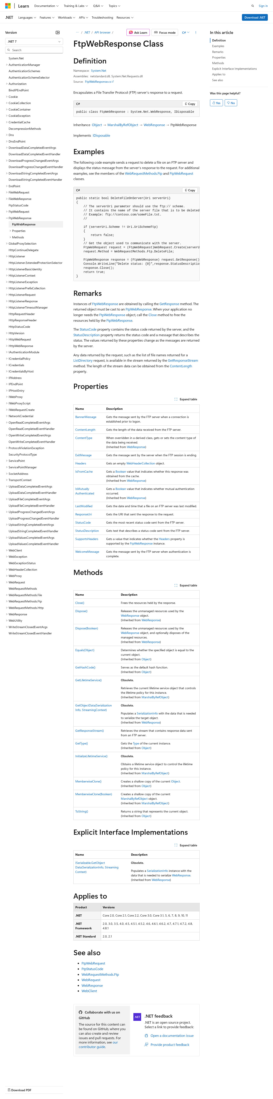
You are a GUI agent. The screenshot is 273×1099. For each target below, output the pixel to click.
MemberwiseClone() (88, 781)
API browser (102, 32)
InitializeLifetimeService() (91, 756)
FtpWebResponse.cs (98, 81)
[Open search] (252, 6)
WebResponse (154, 124)
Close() (79, 603)
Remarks (217, 52)
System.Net (98, 70)
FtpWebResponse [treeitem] (23, 224)
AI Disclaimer (13, 1086)
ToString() (81, 811)
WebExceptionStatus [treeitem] (22, 563)
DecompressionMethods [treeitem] (25, 129)
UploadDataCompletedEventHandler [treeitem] (33, 493)
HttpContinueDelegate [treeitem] (23, 250)
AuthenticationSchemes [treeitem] (24, 71)
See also (217, 80)
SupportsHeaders (86, 539)
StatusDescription (86, 335)
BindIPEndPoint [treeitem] (19, 90)
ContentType (83, 438)
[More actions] (196, 32)
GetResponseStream (183, 360)
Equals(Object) (84, 650)
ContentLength (181, 366)
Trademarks (178, 1086)
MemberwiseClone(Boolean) (93, 794)
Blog (59, 1086)
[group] (136, 237)
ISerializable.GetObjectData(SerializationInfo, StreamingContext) (96, 867)
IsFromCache (84, 471)
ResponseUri (83, 514)
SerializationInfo (147, 713)
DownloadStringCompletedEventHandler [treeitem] (35, 179)
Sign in (263, 6)
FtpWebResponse (105, 303)
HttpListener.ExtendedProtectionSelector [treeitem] (35, 263)
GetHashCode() (85, 667)
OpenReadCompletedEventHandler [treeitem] (32, 429)
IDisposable (101, 135)
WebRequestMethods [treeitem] (23, 588)
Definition (219, 40)
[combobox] (34, 41)
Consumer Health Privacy (124, 1086)
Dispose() (81, 611)
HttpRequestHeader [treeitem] (22, 314)
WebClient (89, 990)
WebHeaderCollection (140, 463)
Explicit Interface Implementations (234, 69)
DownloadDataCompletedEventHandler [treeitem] (34, 154)
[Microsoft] (8, 6)
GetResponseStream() (89, 730)
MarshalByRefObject (122, 124)
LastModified (83, 506)
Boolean (120, 471)
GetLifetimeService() (88, 680)
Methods (218, 63)
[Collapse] (57, 32)
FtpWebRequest (181, 173)
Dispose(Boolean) (86, 628)
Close (152, 314)
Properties (219, 57)
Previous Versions (39, 1086)
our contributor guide (98, 1044)
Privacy (94, 1086)
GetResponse (169, 303)
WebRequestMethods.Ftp (143, 173)
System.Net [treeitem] (16, 58)
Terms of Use (157, 1086)
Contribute (77, 1086)
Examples (218, 46)
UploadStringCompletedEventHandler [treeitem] (33, 531)
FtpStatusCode (92, 968)
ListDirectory (83, 360)
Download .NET (255, 17)
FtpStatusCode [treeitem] (18, 205)
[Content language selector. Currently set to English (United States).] (25, 1075)
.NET (87, 32)
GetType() (81, 743)
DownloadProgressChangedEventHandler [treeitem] (36, 167)
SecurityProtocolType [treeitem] (23, 454)
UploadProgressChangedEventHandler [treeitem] (34, 518)
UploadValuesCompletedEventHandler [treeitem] (34, 544)
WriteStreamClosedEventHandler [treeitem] (30, 633)
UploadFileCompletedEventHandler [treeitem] (32, 506)
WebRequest (91, 979)
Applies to (218, 74)
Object (97, 124)
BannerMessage (85, 417)
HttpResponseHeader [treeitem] (23, 320)
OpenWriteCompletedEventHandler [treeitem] (32, 442)
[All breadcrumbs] (77, 32)
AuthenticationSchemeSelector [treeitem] (29, 77)
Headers (80, 463)
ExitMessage (83, 455)
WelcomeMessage (87, 552)
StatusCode (88, 329)
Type (136, 743)
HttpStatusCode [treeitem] (19, 327)
